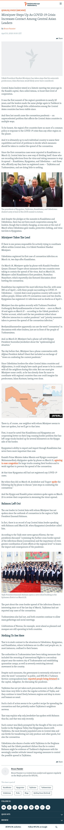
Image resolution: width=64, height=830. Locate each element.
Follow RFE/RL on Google (37, 827)
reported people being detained (42, 679)
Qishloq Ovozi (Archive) (13, 10)
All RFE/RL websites (13, 827)
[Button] (59, 38)
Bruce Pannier (10, 29)
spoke (54, 482)
